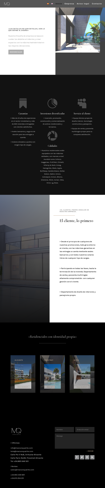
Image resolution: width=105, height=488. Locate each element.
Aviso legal (83, 4)
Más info (50, 387)
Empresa (69, 4)
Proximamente (23, 387)
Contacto (97, 4)
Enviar (90, 451)
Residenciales (16, 52)
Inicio (59, 4)
